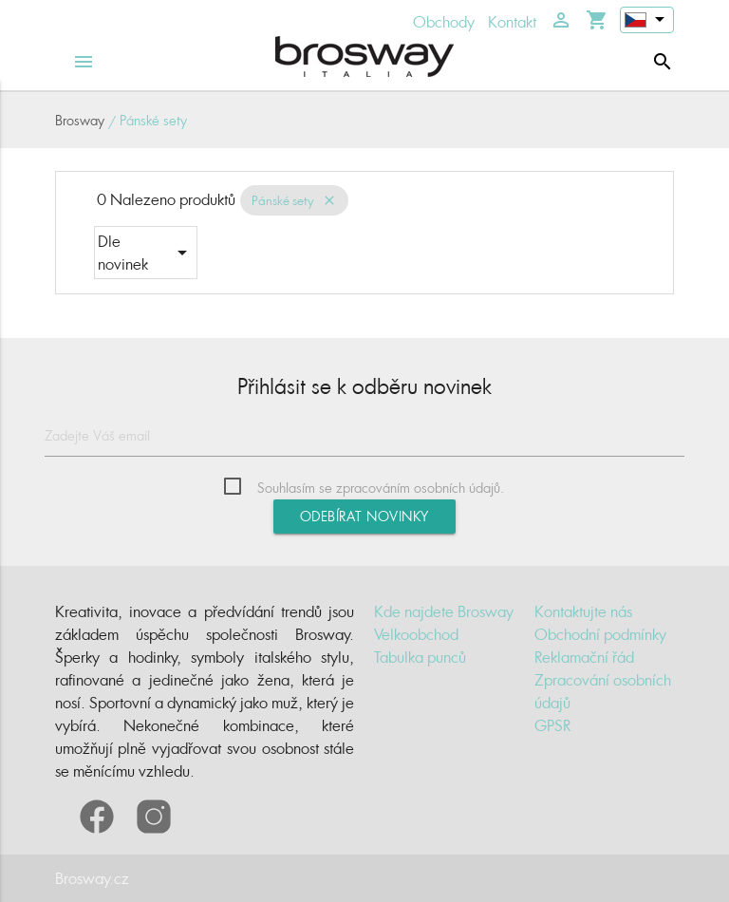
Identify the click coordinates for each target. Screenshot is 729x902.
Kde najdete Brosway (444, 611)
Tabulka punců (420, 657)
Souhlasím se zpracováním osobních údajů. (380, 488)
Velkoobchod (416, 634)
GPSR (552, 725)
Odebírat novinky (364, 516)
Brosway (79, 120)
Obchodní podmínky (600, 634)
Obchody (444, 21)
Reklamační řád (584, 657)
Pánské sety (283, 200)
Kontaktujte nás (583, 611)
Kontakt (512, 21)
